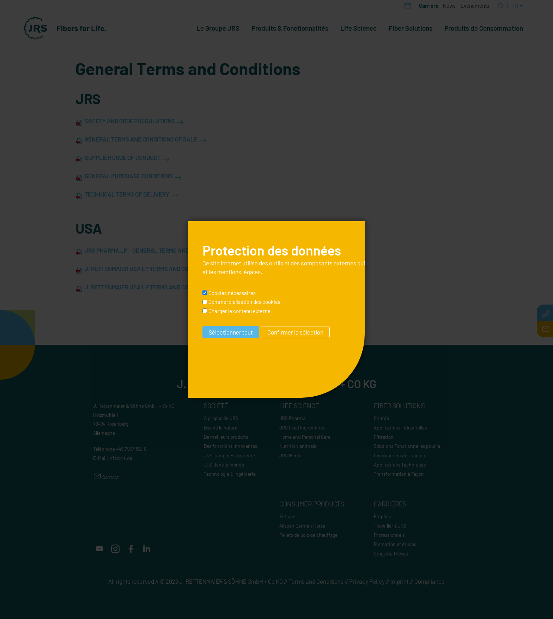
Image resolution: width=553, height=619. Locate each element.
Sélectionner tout (231, 332)
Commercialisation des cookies (244, 302)
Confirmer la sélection (295, 332)
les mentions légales (235, 271)
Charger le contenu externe (239, 311)
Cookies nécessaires (232, 293)
